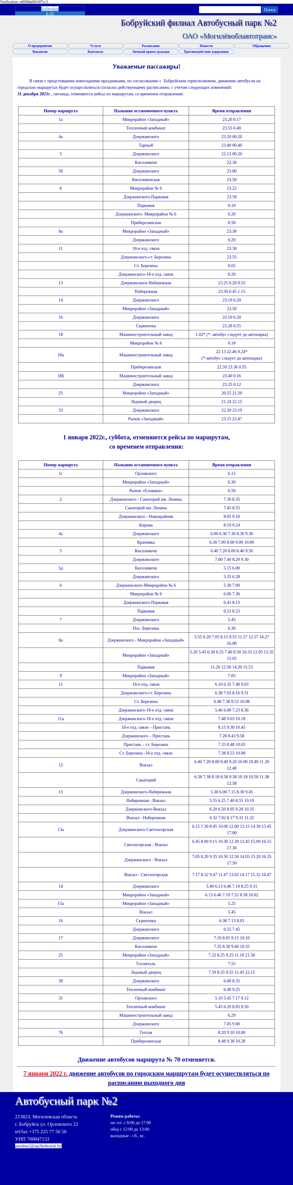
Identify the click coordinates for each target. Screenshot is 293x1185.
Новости (206, 46)
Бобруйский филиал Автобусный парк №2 (199, 22)
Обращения (262, 46)
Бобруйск (50, 8)
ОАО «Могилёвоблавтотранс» (229, 36)
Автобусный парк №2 (66, 1101)
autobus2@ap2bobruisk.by (38, 1145)
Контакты (95, 51)
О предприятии (40, 46)
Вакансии (40, 51)
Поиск (270, 9)
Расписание (151, 46)
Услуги (95, 46)
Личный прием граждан (151, 51)
